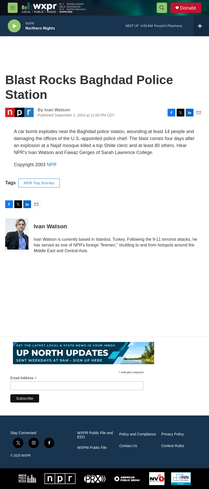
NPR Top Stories (39, 183)
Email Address (23, 378)
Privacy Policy (172, 434)
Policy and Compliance (137, 434)
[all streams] (201, 26)
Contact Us (128, 446)
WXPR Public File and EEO (95, 435)
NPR (52, 164)
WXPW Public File (92, 448)
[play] (14, 26)
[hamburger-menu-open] (13, 8)
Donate (188, 8)
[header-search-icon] (162, 8)
